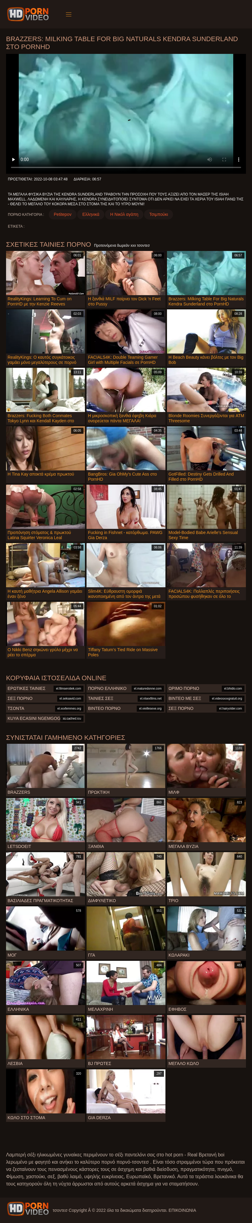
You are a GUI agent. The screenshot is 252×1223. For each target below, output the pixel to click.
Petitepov (62, 214)
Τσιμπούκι (158, 214)
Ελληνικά (90, 214)
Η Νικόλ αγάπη (124, 214)
